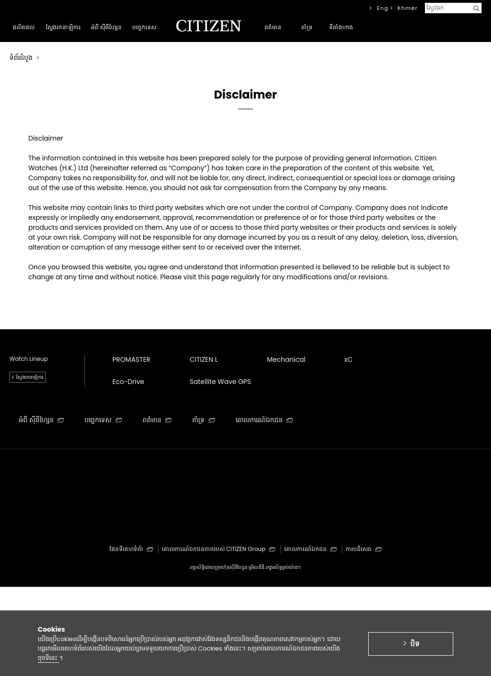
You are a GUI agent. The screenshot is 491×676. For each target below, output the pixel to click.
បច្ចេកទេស (103, 420)
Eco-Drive (128, 381)
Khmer (408, 8)
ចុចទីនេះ (48, 661)
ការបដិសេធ (363, 549)
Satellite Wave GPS (220, 381)
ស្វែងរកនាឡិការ (29, 377)
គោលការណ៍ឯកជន (264, 420)
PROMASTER (131, 359)
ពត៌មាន (157, 420)
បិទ (415, 647)
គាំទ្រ (203, 420)
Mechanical (286, 359)
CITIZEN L (204, 359)
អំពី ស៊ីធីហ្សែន (41, 420)
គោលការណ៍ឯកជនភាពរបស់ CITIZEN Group (219, 549)
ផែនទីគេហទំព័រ (131, 549)
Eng (382, 8)
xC (348, 359)
